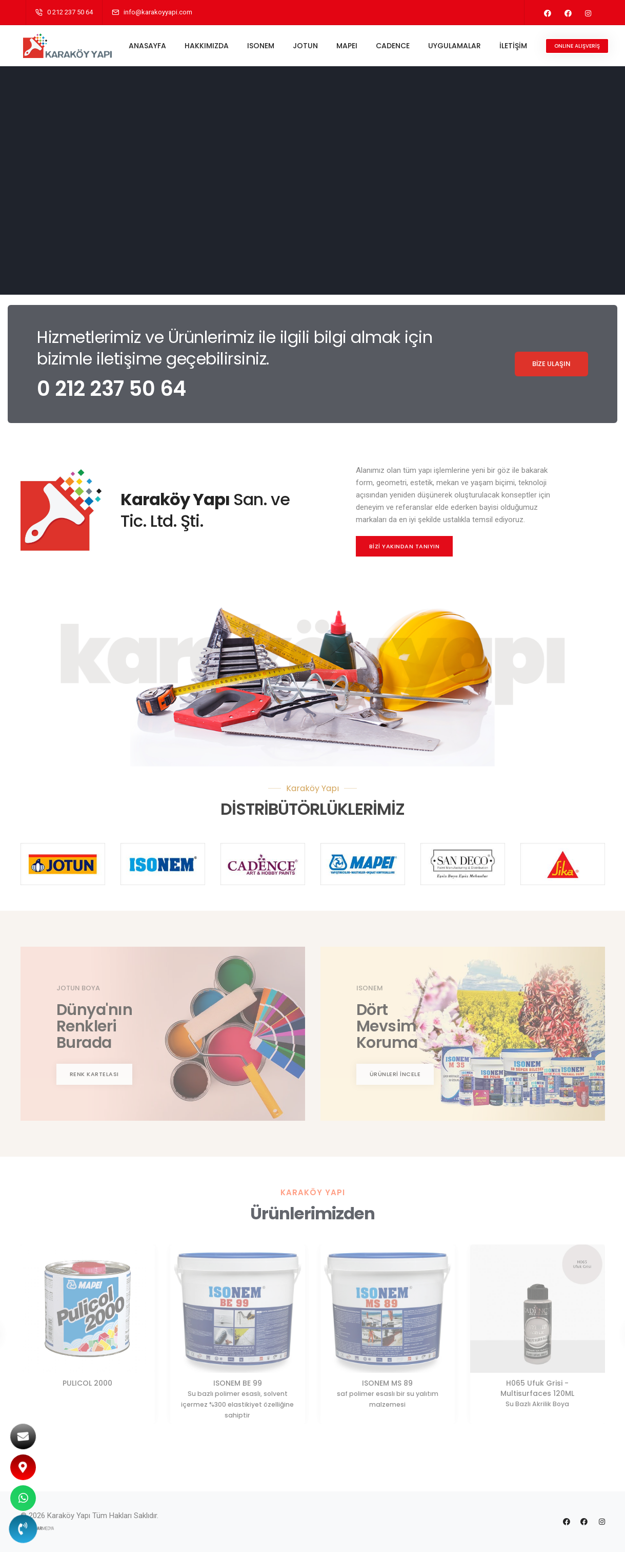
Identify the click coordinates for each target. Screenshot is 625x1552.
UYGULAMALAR (456, 46)
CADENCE (395, 46)
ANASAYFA (149, 46)
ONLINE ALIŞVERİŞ (579, 46)
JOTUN (307, 46)
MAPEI (348, 46)
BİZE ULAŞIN (551, 364)
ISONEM (262, 46)
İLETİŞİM (515, 46)
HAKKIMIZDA (209, 46)
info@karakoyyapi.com (158, 12)
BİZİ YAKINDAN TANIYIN (404, 546)
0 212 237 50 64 (70, 12)
